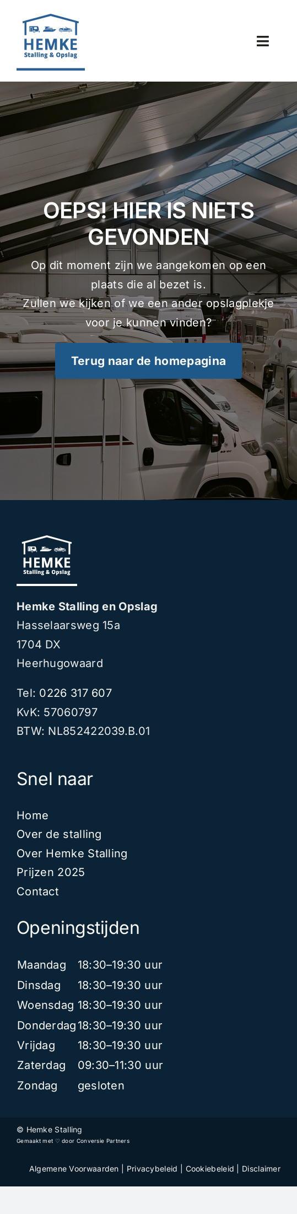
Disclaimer (261, 1168)
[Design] (51, 19)
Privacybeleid (152, 1168)
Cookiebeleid (210, 1168)
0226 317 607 (75, 693)
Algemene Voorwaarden (74, 1168)
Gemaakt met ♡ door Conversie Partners (73, 1140)
